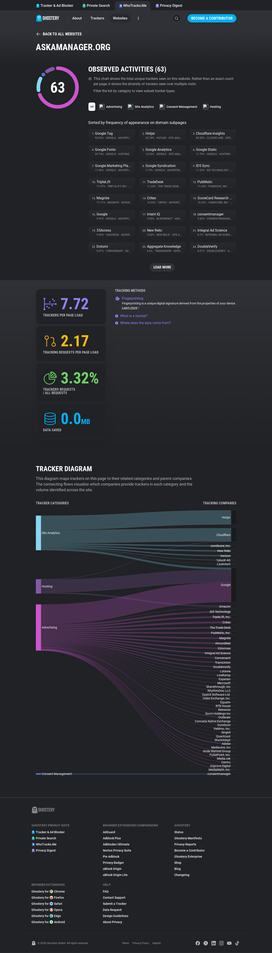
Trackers (97, 18)
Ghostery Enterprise (188, 857)
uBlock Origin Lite (115, 875)
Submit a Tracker (114, 904)
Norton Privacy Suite (117, 850)
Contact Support (114, 898)
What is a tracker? (131, 316)
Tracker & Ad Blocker (54, 5)
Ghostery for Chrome (48, 891)
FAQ (106, 891)
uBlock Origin (112, 869)
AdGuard (109, 832)
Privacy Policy (140, 943)
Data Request (112, 910)
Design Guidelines (115, 916)
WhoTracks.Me (133, 5)
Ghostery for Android (48, 922)
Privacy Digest (168, 5)
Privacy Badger (113, 863)
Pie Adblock (111, 857)
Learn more (131, 308)
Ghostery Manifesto (188, 838)
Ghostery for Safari (46, 904)
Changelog (181, 875)
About (77, 18)
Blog (177, 869)
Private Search (96, 5)
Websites (120, 18)
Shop (177, 863)
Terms (125, 943)
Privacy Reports (185, 844)
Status (178, 832)
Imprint (156, 943)
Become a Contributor (212, 18)
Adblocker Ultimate (116, 844)
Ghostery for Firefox (47, 898)
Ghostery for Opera (46, 910)
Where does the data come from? (143, 323)
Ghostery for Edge (46, 916)
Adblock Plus (112, 838)
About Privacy (112, 922)
